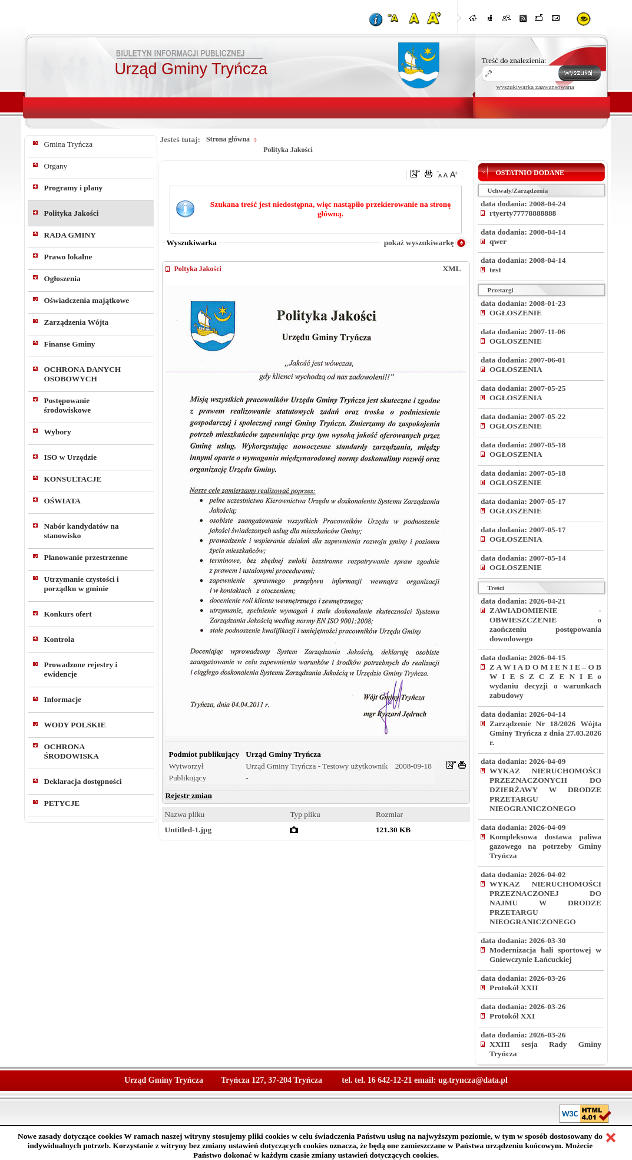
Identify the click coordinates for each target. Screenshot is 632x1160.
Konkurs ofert (68, 613)
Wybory (57, 431)
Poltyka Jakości (197, 269)
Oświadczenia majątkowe (87, 300)
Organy (56, 166)
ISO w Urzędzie (70, 457)
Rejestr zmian (189, 795)
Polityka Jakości (71, 213)
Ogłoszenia (62, 278)
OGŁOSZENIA (515, 369)
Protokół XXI (512, 1015)
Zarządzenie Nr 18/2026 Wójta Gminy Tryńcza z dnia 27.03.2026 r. (545, 733)
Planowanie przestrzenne (86, 557)
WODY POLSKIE (75, 724)
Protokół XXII (513, 987)
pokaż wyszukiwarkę (419, 242)
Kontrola (59, 639)
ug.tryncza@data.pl (473, 1080)
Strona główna (228, 139)
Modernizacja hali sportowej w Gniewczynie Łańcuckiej (545, 954)
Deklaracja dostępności (83, 781)
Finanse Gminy (69, 344)
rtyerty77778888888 (522, 213)
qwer (498, 241)
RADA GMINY (70, 234)
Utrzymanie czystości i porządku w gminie (81, 584)
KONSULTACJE (73, 478)
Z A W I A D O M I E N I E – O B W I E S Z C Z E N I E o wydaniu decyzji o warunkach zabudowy (545, 681)
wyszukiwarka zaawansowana (535, 86)
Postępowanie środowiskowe (67, 405)
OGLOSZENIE (515, 341)
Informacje (63, 699)
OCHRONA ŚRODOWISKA (71, 751)
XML (451, 268)
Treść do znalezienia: (514, 60)
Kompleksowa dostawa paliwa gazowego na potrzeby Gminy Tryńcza (545, 846)
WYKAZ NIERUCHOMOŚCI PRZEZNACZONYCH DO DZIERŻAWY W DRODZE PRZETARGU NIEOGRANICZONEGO (545, 789)
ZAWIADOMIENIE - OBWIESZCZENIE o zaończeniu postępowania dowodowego (545, 624)
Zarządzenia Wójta (76, 322)
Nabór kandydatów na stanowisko (81, 531)
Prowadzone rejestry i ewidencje (81, 669)
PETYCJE (62, 803)
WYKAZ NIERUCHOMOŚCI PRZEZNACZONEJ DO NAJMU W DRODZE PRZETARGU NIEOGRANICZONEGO (545, 902)
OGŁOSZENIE (515, 312)
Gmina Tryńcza (68, 144)
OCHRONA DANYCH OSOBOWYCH (82, 374)
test (495, 269)
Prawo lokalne (68, 256)
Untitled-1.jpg (188, 829)
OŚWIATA (62, 500)
